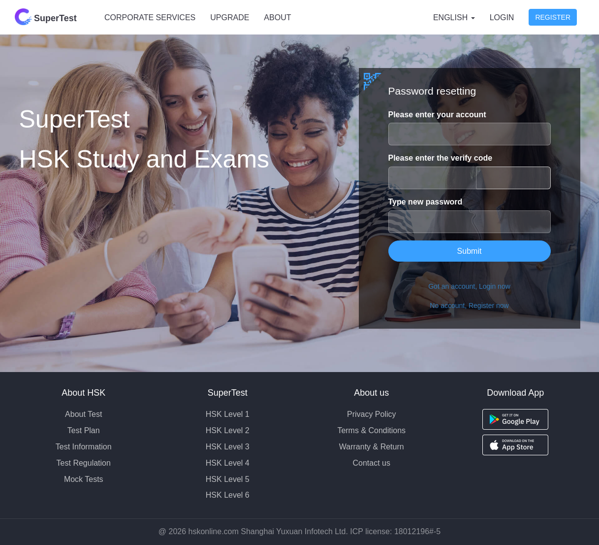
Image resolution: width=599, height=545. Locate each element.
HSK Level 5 (228, 479)
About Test (83, 414)
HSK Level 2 (228, 430)
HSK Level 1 (228, 414)
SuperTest (46, 16)
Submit (469, 251)
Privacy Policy (371, 414)
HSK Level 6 (228, 495)
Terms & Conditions (371, 430)
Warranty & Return (371, 447)
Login (502, 17)
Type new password (425, 202)
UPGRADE (229, 17)
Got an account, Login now (469, 286)
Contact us (371, 463)
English (454, 17)
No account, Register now (469, 305)
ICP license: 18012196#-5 (395, 531)
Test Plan (83, 430)
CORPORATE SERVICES (149, 17)
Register (552, 17)
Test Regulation (84, 463)
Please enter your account (437, 114)
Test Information (84, 447)
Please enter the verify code (440, 158)
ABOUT (277, 17)
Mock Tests (83, 479)
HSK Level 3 (228, 447)
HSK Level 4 (228, 463)
